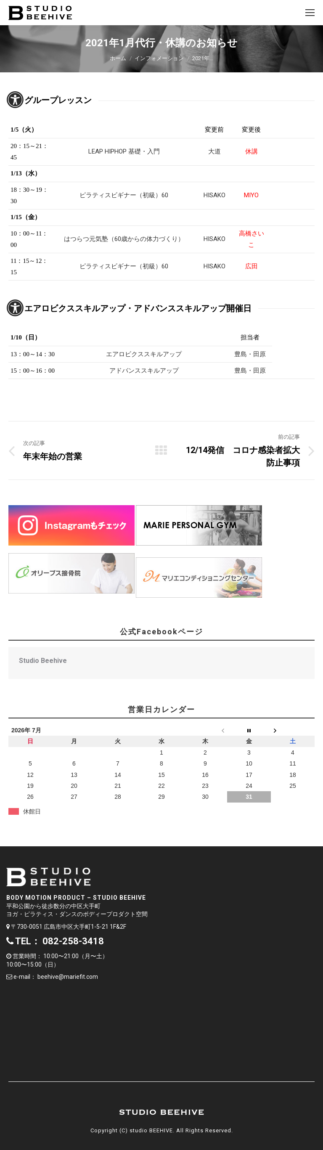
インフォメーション (159, 58)
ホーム (118, 58)
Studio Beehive (43, 661)
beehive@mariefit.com (67, 976)
